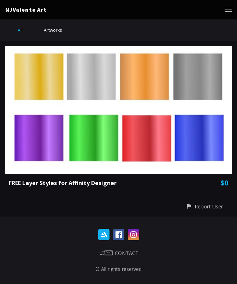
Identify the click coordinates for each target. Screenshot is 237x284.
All (20, 30)
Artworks (53, 30)
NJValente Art (26, 9)
